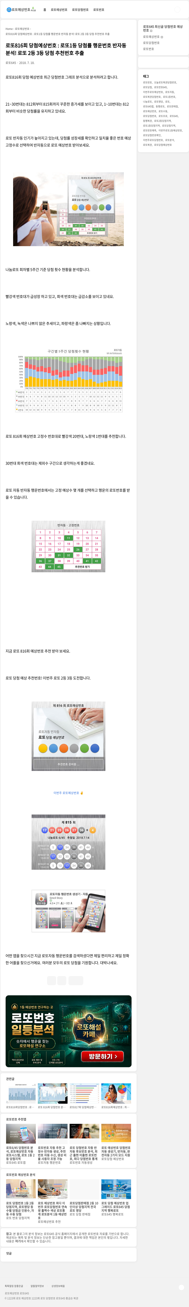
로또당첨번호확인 (152, 135)
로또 (167, 101)
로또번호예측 (149, 130)
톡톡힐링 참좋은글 (14, 1285)
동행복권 (147, 120)
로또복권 (147, 144)
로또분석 (169, 140)
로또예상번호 (59, 9)
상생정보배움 (58, 1285)
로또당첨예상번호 (163, 144)
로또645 (174, 116)
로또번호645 (160, 87)
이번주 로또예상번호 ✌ (69, 793)
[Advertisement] (69, 618)
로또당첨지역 (168, 125)
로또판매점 (172, 106)
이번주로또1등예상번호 (170, 130)
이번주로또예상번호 (153, 92)
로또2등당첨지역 (162, 120)
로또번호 (98, 9)
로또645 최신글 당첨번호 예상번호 (163, 28)
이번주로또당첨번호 (153, 140)
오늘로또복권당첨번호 (165, 82)
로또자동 (169, 92)
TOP (181, 1287)
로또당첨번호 (80, 9)
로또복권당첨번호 (152, 96)
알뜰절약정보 (37, 1285)
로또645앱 (148, 106)
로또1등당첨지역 (151, 125)
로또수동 (163, 111)
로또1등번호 (169, 96)
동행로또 (160, 106)
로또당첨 (147, 87)
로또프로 (163, 116)
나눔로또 (147, 101)
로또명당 (158, 101)
